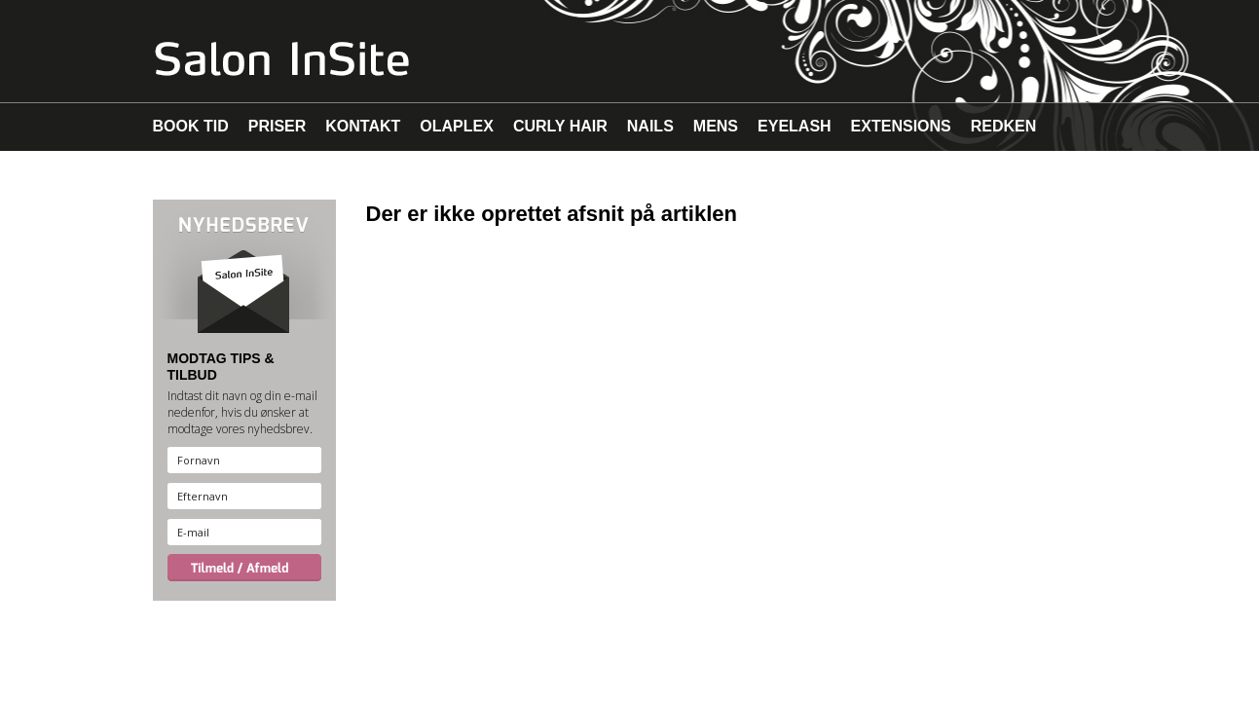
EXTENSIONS (901, 126)
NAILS (650, 126)
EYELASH (795, 126)
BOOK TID (191, 126)
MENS (715, 126)
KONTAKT (362, 126)
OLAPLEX (457, 126)
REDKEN (1004, 126)
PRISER (277, 126)
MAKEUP (186, 174)
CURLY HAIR (560, 126)
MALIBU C (277, 174)
